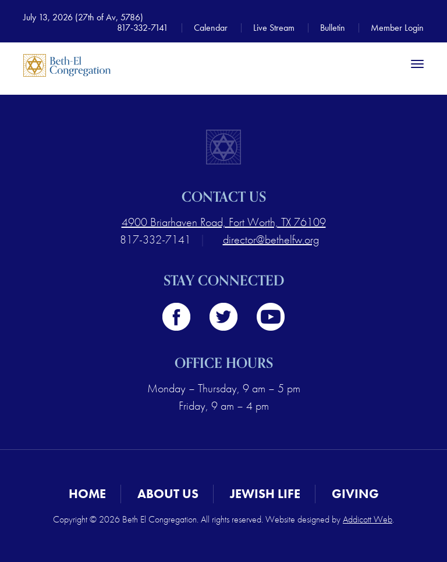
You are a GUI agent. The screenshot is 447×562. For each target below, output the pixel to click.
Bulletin (332, 28)
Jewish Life (265, 493)
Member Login (397, 28)
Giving (355, 493)
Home (87, 493)
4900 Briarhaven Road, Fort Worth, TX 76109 (224, 222)
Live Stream (274, 28)
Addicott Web (367, 519)
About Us (167, 493)
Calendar (211, 28)
